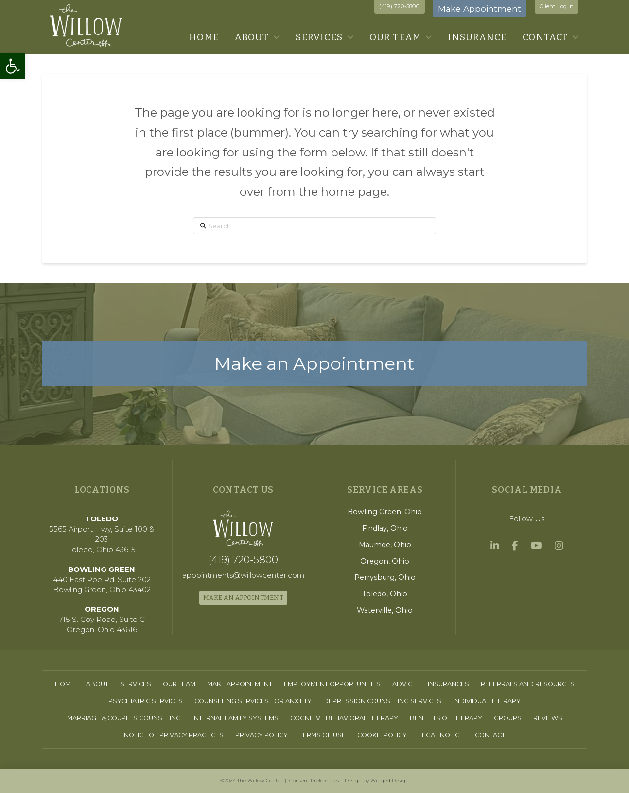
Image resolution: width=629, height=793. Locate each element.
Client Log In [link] (557, 6)
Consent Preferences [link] (314, 780)
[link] (12, 66)
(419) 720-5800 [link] (399, 6)
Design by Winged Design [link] (377, 780)
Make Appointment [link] (479, 8)
